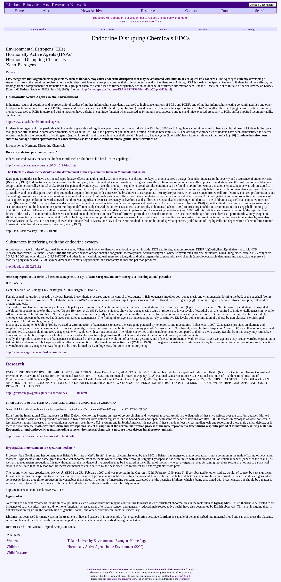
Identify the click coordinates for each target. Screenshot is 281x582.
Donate (226, 11)
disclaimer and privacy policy (121, 579)
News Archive (91, 11)
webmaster (184, 579)
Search (260, 11)
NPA (96, 572)
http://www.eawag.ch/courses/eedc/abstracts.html (37, 352)
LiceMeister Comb (180, 576)
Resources (148, 11)
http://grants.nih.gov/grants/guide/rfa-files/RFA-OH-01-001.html (46, 392)
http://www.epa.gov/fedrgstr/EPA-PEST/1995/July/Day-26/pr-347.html (126, 89)
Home (19, 11)
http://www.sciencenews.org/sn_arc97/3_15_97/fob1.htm (41, 165)
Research (11, 72)
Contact (191, 11)
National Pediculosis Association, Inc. (140, 21)
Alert (46, 11)
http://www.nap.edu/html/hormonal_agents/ (33, 121)
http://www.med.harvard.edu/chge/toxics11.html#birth (40, 436)
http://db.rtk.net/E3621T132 (23, 266)
